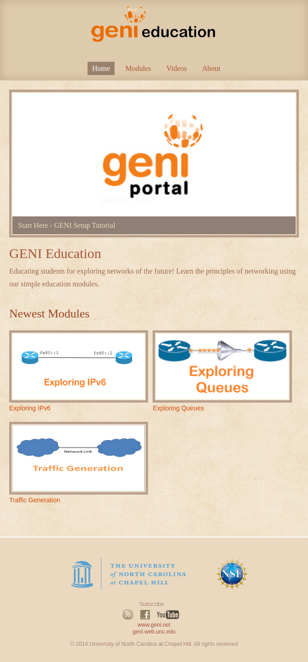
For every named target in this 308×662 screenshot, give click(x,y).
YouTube (169, 614)
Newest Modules (49, 313)
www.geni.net (154, 625)
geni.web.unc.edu (154, 632)
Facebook (145, 614)
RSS (127, 614)
